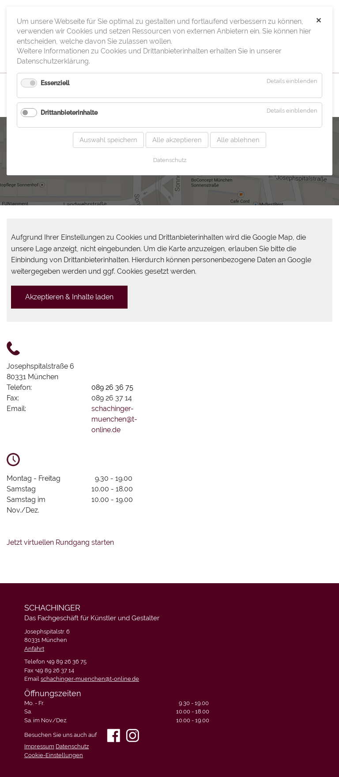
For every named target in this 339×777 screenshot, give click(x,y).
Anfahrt (34, 648)
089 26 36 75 (112, 387)
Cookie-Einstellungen (53, 755)
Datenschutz (72, 746)
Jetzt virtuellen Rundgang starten (60, 542)
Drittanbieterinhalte (69, 103)
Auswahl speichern (108, 131)
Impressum (39, 746)
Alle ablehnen (238, 131)
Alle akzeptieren (177, 131)
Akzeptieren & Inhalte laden (69, 297)
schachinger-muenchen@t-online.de (114, 419)
